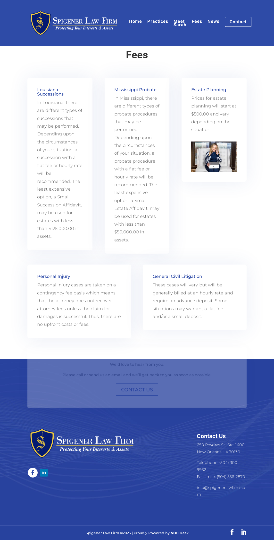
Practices (157, 22)
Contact (238, 21)
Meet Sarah (180, 23)
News (213, 22)
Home (135, 22)
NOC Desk (180, 533)
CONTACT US (137, 392)
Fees (197, 22)
